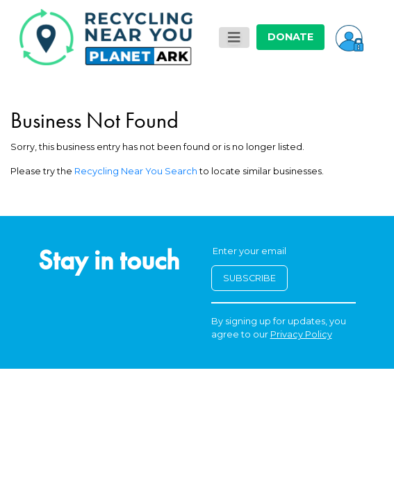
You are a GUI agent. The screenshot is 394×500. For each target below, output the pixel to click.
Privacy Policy (301, 334)
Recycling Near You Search (135, 171)
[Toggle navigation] (234, 37)
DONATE (290, 37)
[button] (349, 36)
